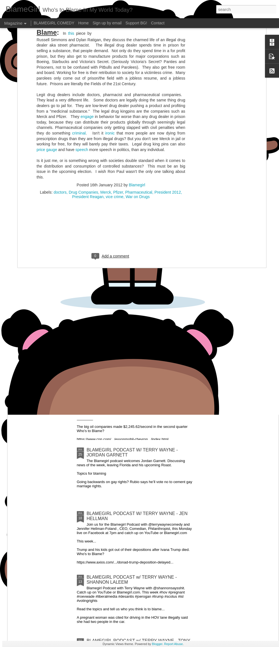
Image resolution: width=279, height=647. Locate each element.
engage (87, 53)
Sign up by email (107, 23)
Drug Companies (83, 129)
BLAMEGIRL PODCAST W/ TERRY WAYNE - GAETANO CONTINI (112, 283)
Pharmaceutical (138, 129)
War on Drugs (138, 133)
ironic (109, 70)
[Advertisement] (111, 170)
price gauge (47, 86)
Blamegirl (137, 122)
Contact (158, 23)
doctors (60, 129)
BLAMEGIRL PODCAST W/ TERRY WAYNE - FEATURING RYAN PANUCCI (179, 283)
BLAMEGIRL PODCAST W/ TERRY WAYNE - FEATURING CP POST (46, 283)
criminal (79, 70)
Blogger (157, 644)
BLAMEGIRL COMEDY (54, 23)
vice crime (114, 133)
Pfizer (118, 129)
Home (83, 23)
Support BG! (136, 23)
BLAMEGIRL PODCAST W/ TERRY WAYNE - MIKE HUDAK (244, 283)
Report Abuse (173, 644)
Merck (105, 129)
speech (81, 86)
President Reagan (87, 133)
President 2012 (168, 129)
